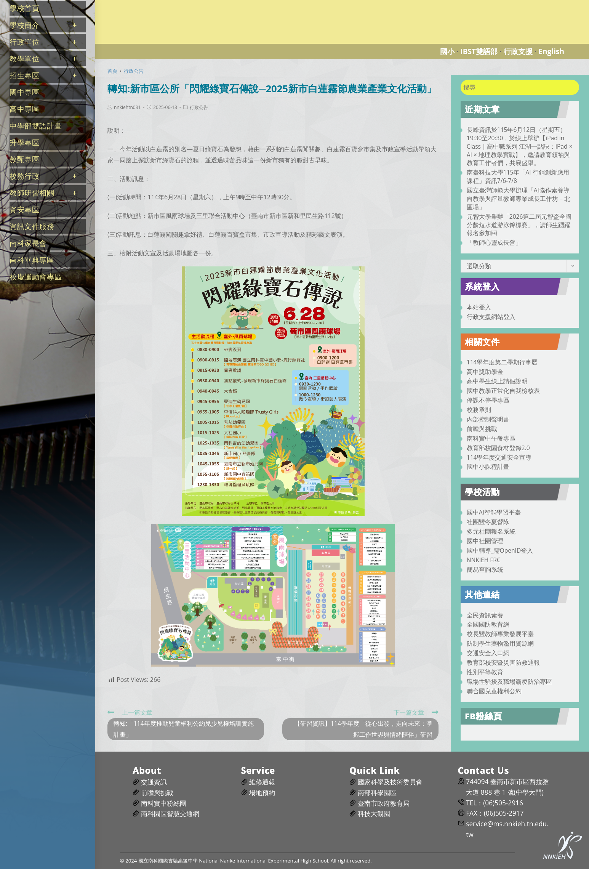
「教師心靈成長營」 (494, 242)
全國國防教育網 (488, 624)
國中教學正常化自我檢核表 (503, 390)
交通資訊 (154, 782)
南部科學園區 (377, 792)
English (551, 51)
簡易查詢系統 (485, 569)
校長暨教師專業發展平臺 (500, 634)
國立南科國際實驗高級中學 (138, 4)
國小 (447, 51)
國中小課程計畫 (488, 466)
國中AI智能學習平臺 (494, 512)
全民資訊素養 (485, 615)
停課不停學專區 (488, 400)
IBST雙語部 (479, 51)
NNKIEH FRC (484, 560)
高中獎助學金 (485, 371)
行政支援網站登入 (491, 317)
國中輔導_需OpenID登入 (500, 550)
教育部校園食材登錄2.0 (498, 448)
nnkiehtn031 (127, 107)
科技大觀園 (374, 813)
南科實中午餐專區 (491, 438)
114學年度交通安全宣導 (499, 457)
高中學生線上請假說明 (497, 381)
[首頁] (112, 70)
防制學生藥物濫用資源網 (500, 643)
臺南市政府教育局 (384, 803)
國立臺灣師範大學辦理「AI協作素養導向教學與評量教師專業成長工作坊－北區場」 (518, 198)
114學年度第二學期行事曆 (502, 362)
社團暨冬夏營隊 (488, 522)
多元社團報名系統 (491, 531)
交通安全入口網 (488, 653)
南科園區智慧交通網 (170, 813)
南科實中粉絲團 (163, 803)
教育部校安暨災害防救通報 (503, 662)
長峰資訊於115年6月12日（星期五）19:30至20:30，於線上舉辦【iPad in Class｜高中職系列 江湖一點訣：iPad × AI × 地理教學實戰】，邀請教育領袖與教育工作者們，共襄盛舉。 (520, 146)
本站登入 (479, 307)
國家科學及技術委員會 (390, 782)
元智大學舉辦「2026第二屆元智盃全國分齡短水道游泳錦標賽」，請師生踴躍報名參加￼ (519, 224)
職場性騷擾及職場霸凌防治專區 (509, 681)
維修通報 (262, 782)
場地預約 (262, 792)
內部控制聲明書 (488, 419)
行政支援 (518, 51)
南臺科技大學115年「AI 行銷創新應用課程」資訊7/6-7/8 (518, 176)
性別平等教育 (485, 672)
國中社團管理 (485, 541)
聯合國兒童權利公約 (494, 691)
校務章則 (479, 410)
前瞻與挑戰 (482, 429)
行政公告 (199, 107)
